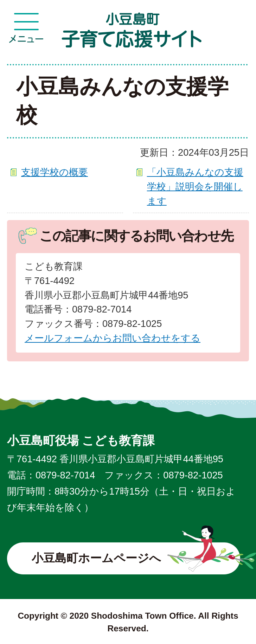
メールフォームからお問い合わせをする (112, 338)
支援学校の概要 (54, 172)
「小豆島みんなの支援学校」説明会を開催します (195, 186)
